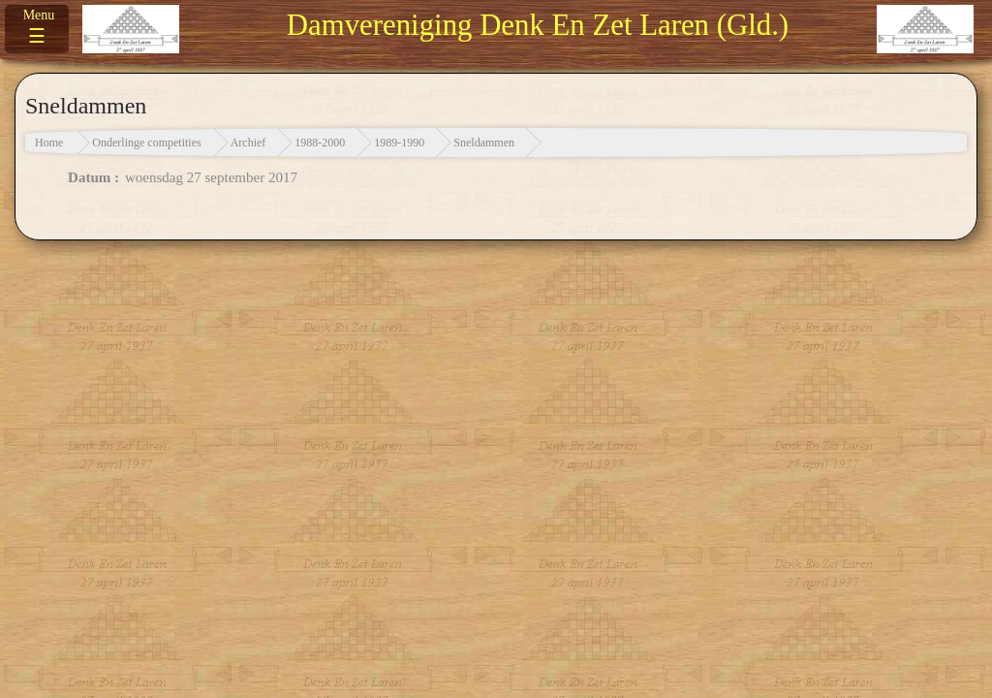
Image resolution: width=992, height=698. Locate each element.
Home (49, 142)
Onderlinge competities (146, 142)
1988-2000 (319, 142)
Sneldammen (483, 142)
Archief (248, 142)
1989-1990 (399, 142)
